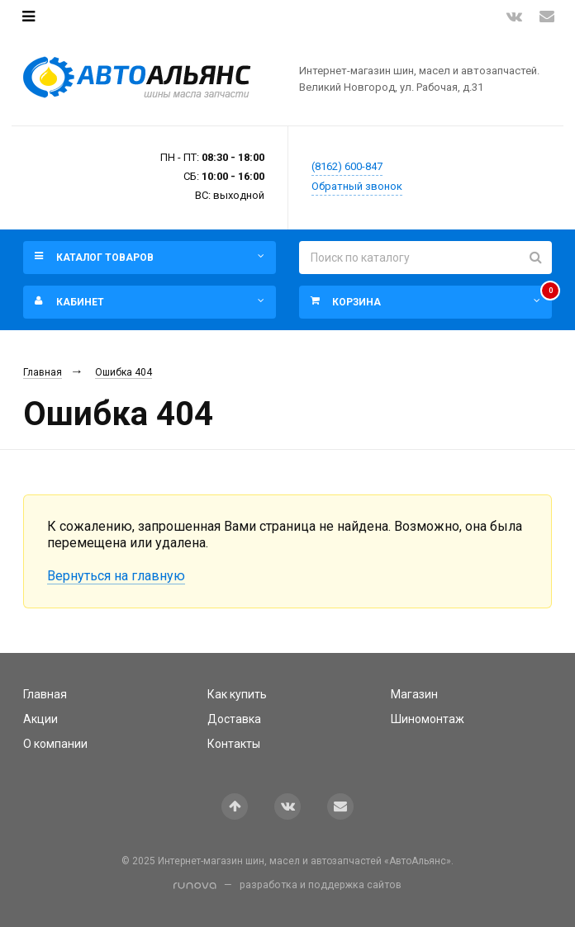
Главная (42, 372)
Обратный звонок (356, 186)
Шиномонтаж (427, 719)
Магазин (414, 694)
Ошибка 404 (123, 372)
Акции (40, 719)
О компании (55, 743)
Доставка (234, 719)
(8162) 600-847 (347, 166)
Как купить (237, 694)
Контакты (233, 743)
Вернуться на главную (116, 576)
